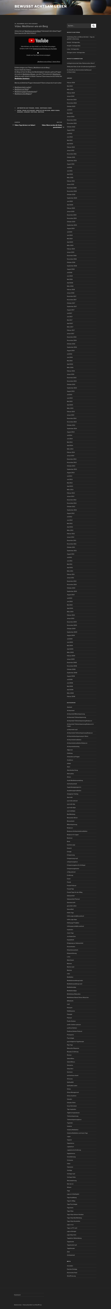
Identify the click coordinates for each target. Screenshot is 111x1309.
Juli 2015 (69, 394)
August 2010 (71, 594)
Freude (69, 882)
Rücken (69, 1055)
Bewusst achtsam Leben (41, 6)
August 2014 (70, 432)
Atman (69, 777)
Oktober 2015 (71, 384)
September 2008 (72, 672)
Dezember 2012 (71, 500)
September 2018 (72, 266)
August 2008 (71, 676)
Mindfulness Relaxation (73, 994)
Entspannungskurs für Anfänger (76, 865)
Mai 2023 (70, 113)
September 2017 (72, 306)
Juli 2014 (69, 435)
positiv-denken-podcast (74, 1024)
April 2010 (70, 608)
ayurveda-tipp (71, 804)
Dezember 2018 (71, 255)
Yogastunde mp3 (72, 1245)
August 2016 (70, 350)
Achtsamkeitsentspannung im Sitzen (77, 736)
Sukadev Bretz (71, 1102)
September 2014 (72, 428)
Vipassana (70, 1167)
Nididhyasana (71, 1011)
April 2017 (70, 323)
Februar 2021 (71, 181)
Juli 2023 (69, 110)
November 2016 (72, 340)
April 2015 (70, 405)
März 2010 (70, 611)
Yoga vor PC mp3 (72, 1228)
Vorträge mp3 (71, 1173)
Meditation (70, 977)
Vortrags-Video (46, 108)
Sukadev (34, 23)
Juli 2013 (69, 476)
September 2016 (72, 347)
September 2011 (72, 550)
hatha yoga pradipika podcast (75, 916)
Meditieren (56, 74)
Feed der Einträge (72, 1269)
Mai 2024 (70, 86)
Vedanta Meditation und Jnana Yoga (77, 1133)
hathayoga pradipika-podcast (75, 926)
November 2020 (72, 191)
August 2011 (70, 554)
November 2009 (72, 625)
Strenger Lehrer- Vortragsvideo (76, 52)
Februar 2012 (71, 533)
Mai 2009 (70, 645)
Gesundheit (70, 909)
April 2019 (70, 242)
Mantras (69, 970)
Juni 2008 (70, 683)
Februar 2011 (71, 574)
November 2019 (72, 218)
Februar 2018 (71, 289)
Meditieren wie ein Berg (33, 31)
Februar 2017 (71, 330)
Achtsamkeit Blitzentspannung (76, 714)
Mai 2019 (69, 238)
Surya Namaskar (72, 1106)
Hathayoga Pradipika (73, 923)
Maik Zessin (70, 960)
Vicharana (70, 1160)
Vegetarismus (71, 1153)
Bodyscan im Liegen (73, 834)
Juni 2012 (69, 520)
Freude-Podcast (71, 885)
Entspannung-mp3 (72, 858)
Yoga (68, 1190)
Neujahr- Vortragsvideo (73, 45)
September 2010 (72, 591)
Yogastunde (70, 1241)
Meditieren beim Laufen (23, 87)
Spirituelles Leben (72, 1085)
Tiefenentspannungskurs (74, 1119)
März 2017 (70, 327)
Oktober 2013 (71, 466)
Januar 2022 (70, 150)
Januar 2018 (70, 293)
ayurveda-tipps (71, 807)
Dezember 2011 (71, 540)
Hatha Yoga (70, 912)
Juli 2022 (69, 133)
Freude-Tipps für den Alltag (74, 892)
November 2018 (72, 259)
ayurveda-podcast (72, 800)
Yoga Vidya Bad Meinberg (74, 1218)
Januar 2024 (70, 96)
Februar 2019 (71, 249)
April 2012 (70, 527)
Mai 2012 (69, 523)
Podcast (69, 1018)
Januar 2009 (70, 659)
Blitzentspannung (72, 824)
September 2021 (72, 160)
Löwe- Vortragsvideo (73, 49)
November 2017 (71, 299)
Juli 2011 (69, 557)
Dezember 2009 (72, 622)
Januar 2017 (70, 333)
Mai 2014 (69, 442)
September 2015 (72, 388)
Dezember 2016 (71, 337)
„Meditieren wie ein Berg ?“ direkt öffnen (48, 61)
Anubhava (70, 760)
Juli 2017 (69, 313)
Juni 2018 (70, 276)
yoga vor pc (70, 1224)
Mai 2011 (69, 564)
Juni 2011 (69, 561)
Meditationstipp (71, 987)
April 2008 (70, 689)
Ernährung (70, 875)
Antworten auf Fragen (25, 108)
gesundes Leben (71, 906)
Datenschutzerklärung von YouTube (45, 49)
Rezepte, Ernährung (72, 1051)
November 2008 (72, 666)
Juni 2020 (70, 201)
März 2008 (70, 693)
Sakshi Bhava (71, 1062)
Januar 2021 (70, 184)
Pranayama (70, 1034)
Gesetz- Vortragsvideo (73, 42)
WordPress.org (71, 1276)
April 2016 (70, 364)
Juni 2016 (70, 357)
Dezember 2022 (71, 120)
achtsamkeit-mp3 (72, 729)
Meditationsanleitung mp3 (74, 984)
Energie (69, 851)
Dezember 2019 (71, 215)
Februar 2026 (71, 82)
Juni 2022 (70, 137)
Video (37, 108)
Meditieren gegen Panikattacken (26, 91)
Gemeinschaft (71, 902)
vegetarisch (70, 1146)
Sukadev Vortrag (30, 112)
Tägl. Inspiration (71, 1109)
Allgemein (70, 750)
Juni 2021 (69, 171)
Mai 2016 (69, 360)
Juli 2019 (69, 232)
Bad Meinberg (71, 814)
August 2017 (70, 310)
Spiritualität (70, 1082)
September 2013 (72, 469)
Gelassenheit (70, 895)
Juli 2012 (69, 516)
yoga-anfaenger (71, 1231)
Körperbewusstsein (72, 950)
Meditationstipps (72, 990)
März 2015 (70, 408)
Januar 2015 (70, 415)
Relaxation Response (73, 1048)
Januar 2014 (70, 455)
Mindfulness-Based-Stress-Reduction (78, 997)
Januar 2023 (70, 116)
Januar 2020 (70, 211)
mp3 (68, 1004)
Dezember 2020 (72, 188)
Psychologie (70, 1038)
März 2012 (70, 530)
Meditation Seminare (22, 78)
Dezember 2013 (71, 459)
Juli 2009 (69, 639)
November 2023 (72, 103)
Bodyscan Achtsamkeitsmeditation (77, 831)
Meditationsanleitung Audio (75, 980)
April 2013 (70, 486)
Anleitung (69, 753)
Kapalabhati (70, 940)
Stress (69, 1089)
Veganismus (70, 1143)
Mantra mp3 (70, 967)
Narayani (69, 1007)
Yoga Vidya (70, 1211)
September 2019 (72, 225)
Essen (69, 878)
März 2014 (70, 449)
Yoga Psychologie (72, 1204)
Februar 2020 (71, 208)
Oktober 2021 (71, 157)
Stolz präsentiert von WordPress (32, 1305)
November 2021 (71, 154)
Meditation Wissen (29, 74)
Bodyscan (70, 828)
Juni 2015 (70, 398)
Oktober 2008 (71, 669)
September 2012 (72, 510)
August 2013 (70, 472)
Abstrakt (69, 707)
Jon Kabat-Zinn (71, 936)
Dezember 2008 (72, 662)
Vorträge (69, 1170)
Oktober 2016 (71, 344)
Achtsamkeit (70, 710)
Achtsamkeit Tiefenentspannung (76, 717)
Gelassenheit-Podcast (73, 899)
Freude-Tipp (70, 889)
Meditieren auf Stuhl (21, 89)
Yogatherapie (71, 1248)
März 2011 (70, 571)
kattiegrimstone (71, 63)
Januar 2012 (70, 537)
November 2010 (72, 584)
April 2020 (70, 205)
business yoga (71, 845)
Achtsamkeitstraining (73, 746)
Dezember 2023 (71, 99)
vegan (69, 1136)
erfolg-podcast (71, 872)
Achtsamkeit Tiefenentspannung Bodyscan (79, 720)
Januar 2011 (70, 577)
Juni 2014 (70, 438)
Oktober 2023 (71, 106)
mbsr (68, 973)
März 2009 (70, 652)
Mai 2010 (70, 605)
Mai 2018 (69, 279)
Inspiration (70, 929)
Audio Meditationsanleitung (75, 780)
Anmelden (70, 1266)
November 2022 (72, 123)
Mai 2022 (69, 140)
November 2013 (72, 462)
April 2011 (70, 567)
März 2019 (70, 245)
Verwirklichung (71, 1157)
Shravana (70, 1079)
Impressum (17, 1295)
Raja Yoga (70, 1045)
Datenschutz (18, 1305)
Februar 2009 (71, 655)
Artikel (69, 763)
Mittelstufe (70, 1001)
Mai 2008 (70, 686)
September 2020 (72, 198)
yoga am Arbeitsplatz (73, 1194)
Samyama (70, 1065)
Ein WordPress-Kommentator (75, 70)
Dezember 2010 (71, 581)
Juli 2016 (69, 354)
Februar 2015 (71, 411)
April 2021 (70, 174)
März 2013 (70, 489)
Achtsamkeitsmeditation (74, 739)
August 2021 (70, 164)
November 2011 (71, 544)
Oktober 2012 (71, 506)
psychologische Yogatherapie (75, 1041)
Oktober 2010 (71, 588)
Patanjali (69, 1014)
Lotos (68, 956)
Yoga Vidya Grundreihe (73, 1221)
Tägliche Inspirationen (73, 1112)
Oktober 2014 (71, 425)
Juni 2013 (70, 479)
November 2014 (72, 422)
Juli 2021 (69, 167)
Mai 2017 (69, 320)
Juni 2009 (70, 642)
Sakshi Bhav (70, 1058)
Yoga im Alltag (71, 1201)
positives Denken (72, 1028)
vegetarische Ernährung (74, 1150)
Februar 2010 (71, 615)
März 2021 (70, 177)
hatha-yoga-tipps (72, 919)
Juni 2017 (69, 316)
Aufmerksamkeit (72, 784)
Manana (69, 963)
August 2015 (70, 391)
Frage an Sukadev (28, 110)
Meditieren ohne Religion (23, 94)
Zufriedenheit (71, 1255)
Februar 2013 (71, 493)
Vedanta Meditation (72, 1129)
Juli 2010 (69, 598)
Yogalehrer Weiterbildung (74, 1238)
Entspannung (71, 855)
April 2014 (70, 445)
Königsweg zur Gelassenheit (75, 943)
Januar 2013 (70, 496)
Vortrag (41, 112)
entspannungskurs (72, 862)
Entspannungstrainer (73, 868)
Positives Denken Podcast (74, 1031)
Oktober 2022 (71, 127)
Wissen (69, 1187)
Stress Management (73, 1092)
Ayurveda (69, 797)
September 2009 (72, 632)
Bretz (68, 841)
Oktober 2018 (71, 262)
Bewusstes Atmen (72, 817)
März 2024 (70, 89)
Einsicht (69, 848)
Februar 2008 (71, 696)
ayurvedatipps (71, 811)
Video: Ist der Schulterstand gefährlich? (84, 66)
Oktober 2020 (71, 194)
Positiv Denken (71, 1021)
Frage (19, 110)
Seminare (70, 1072)
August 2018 (70, 269)
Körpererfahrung (72, 953)
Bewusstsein (70, 821)
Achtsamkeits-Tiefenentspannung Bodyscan (80, 733)
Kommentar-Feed (72, 1272)
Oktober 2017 (71, 303)
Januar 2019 (70, 252)
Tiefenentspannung (72, 1116)
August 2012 (70, 513)
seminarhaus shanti (72, 1075)
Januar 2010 (70, 618)
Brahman (69, 838)
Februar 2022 (71, 147)
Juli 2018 (69, 272)
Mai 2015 (69, 401)
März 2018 (70, 286)
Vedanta (69, 1126)
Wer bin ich (70, 1184)
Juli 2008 (69, 679)
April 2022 (70, 143)
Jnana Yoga (70, 933)
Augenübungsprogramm (74, 787)
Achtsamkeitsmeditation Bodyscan (77, 743)
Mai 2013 (69, 483)
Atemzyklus (70, 773)
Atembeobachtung (72, 770)
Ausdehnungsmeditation (74, 790)
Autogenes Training (72, 794)
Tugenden (70, 1123)
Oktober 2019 (71, 221)
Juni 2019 (70, 235)
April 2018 (70, 283)
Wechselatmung (72, 1180)
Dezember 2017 (71, 296)
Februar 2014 (71, 452)
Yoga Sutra (70, 1207)
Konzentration (71, 946)
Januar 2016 (70, 374)
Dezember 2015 (71, 377)
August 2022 (70, 130)
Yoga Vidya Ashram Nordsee (75, 1214)
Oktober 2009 (71, 628)
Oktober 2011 (71, 547)
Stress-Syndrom (71, 1096)
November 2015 (72, 381)
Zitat (68, 1251)
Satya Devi (70, 1068)
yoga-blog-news (71, 1235)
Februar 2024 (71, 93)
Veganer (69, 1140)
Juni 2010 (70, 601)
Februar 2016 (71, 371)
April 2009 (70, 649)
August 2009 (71, 635)
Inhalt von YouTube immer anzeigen (38, 55)
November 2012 (71, 503)
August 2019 (70, 228)
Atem (68, 767)
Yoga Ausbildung (72, 1197)
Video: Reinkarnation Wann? (86, 63)
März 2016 (70, 367)
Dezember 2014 (71, 418)
